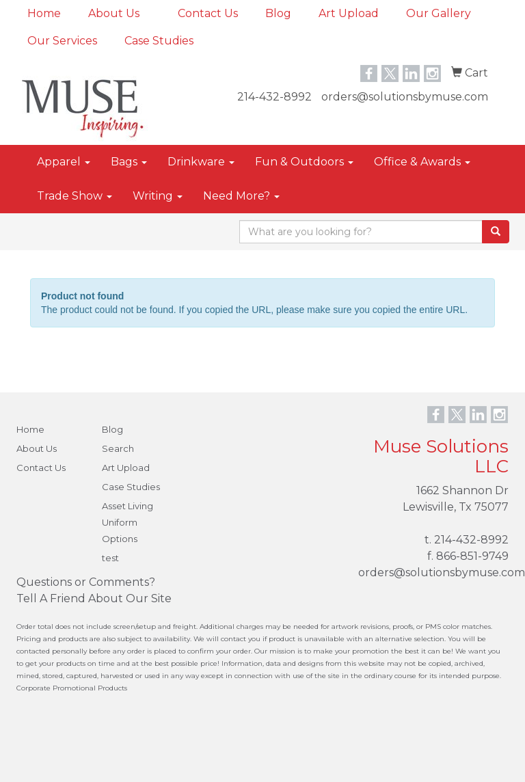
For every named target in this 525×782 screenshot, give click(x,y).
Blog (278, 13)
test (110, 557)
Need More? (241, 195)
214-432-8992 (274, 96)
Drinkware (200, 161)
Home (44, 13)
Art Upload (349, 13)
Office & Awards (422, 161)
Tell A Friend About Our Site (94, 598)
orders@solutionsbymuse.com (404, 96)
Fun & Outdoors (304, 161)
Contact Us (208, 13)
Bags (129, 161)
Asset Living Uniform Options (127, 522)
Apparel (63, 161)
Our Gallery (438, 13)
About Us (113, 13)
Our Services (62, 40)
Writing (158, 195)
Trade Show (74, 195)
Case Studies (158, 40)
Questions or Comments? (85, 582)
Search (118, 448)
